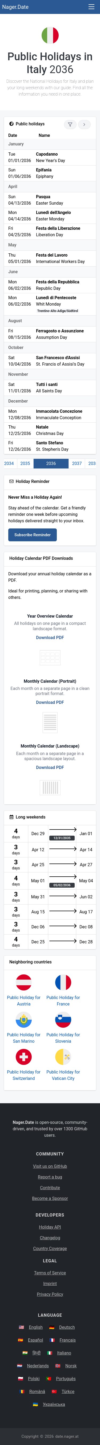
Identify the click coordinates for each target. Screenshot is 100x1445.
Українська (54, 1404)
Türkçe (68, 1391)
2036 (51, 463)
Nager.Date (15, 7)
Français (68, 1340)
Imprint (50, 1283)
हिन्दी (37, 1353)
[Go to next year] (84, 124)
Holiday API (50, 1227)
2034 (9, 463)
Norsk (71, 1365)
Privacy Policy (50, 1294)
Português (66, 1378)
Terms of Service (50, 1272)
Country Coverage (50, 1248)
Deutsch (67, 1327)
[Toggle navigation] (91, 7)
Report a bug (50, 1177)
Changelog (50, 1237)
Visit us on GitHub (50, 1166)
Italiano (64, 1353)
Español (35, 1340)
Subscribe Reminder (32, 534)
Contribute (50, 1187)
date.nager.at (66, 1436)
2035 (25, 463)
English (36, 1327)
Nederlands (38, 1365)
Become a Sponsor (50, 1198)
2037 (77, 463)
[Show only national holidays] (70, 124)
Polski (33, 1378)
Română (37, 1391)
